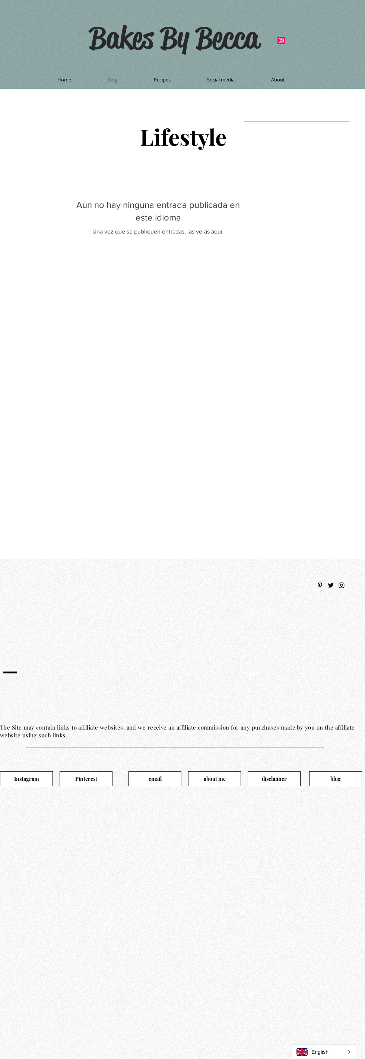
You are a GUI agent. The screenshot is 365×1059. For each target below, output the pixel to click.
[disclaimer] (274, 778)
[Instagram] (26, 778)
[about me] (214, 778)
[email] (154, 778)
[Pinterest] (86, 778)
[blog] (335, 778)
